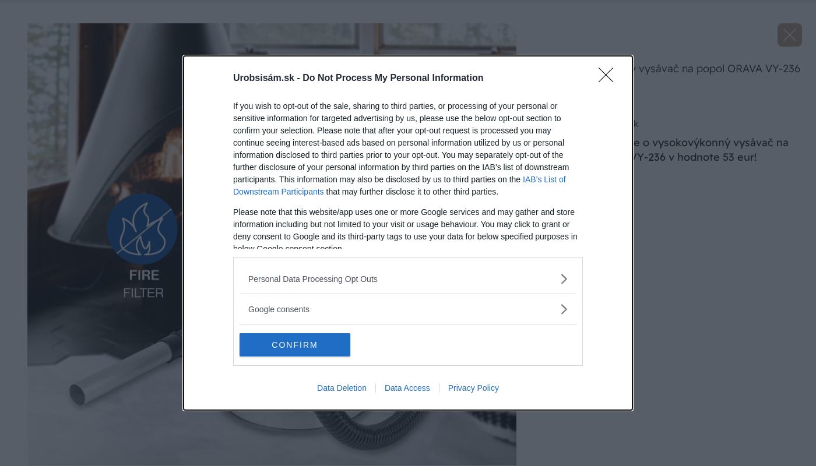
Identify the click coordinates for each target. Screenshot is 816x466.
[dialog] (408, 233)
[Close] (610, 79)
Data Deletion (342, 388)
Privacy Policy (473, 388)
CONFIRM (295, 345)
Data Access (407, 388)
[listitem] (408, 279)
